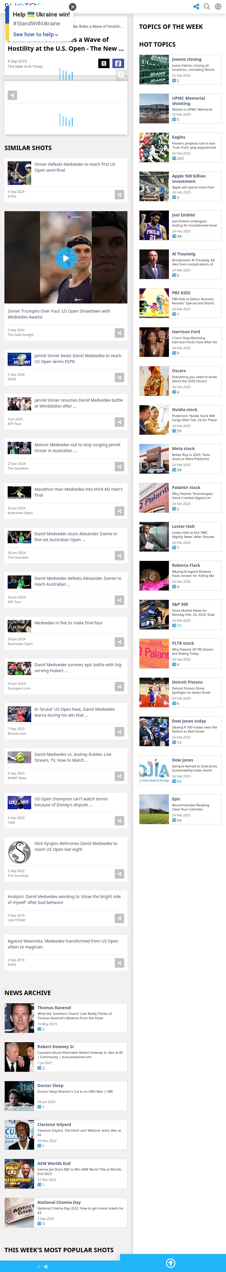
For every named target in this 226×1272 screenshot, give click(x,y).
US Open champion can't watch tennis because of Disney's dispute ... (71, 825)
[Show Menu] (38, 1267)
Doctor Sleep (50, 1114)
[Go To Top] (170, 1263)
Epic (176, 822)
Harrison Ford (186, 354)
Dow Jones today (189, 744)
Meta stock (183, 471)
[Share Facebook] (118, 63)
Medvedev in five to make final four (68, 646)
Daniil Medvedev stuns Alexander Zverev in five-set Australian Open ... (75, 559)
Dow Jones (182, 783)
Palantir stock (186, 510)
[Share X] (103, 63)
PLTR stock (183, 666)
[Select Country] (218, 6)
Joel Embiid (183, 238)
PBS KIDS (181, 316)
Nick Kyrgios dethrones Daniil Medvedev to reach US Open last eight (75, 869)
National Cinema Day (59, 1230)
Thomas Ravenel (54, 1036)
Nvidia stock (184, 432)
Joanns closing (187, 59)
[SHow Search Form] (207, 6)
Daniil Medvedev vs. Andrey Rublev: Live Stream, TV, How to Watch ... (72, 780)
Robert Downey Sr (55, 1075)
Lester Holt (183, 549)
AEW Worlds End (53, 1191)
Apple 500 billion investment (189, 178)
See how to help (33, 34)
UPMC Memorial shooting (188, 101)
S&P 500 (180, 627)
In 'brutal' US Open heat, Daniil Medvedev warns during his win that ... (74, 735)
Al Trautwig (183, 277)
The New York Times (25, 66)
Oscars (179, 393)
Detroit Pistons (187, 705)
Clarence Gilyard (54, 1153)
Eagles (178, 137)
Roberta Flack (186, 588)
